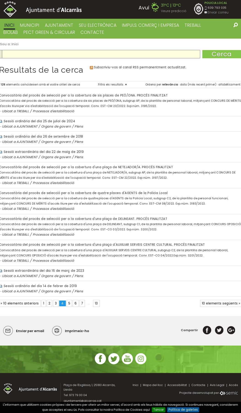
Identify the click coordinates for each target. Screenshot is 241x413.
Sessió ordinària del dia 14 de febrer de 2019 (40, 286)
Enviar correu (218, 12)
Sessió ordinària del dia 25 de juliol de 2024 (39, 121)
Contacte (198, 385)
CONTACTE (92, 32)
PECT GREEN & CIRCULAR (49, 32)
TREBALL (193, 25)
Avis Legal (217, 385)
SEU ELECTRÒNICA (97, 25)
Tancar (158, 410)
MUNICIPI (29, 25)
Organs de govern (56, 126)
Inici (9, 25)
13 (96, 303)
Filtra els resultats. (111, 84)
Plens (79, 126)
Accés (233, 385)
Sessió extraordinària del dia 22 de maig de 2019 (44, 152)
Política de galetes (183, 410)
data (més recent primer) (198, 84)
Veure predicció (173, 11)
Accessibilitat (177, 385)
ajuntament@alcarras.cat (83, 401)
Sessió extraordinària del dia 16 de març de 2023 (44, 271)
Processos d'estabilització (53, 111)
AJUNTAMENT (59, 25)
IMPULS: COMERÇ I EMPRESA (150, 25)
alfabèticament (229, 84)
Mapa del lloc (153, 385)
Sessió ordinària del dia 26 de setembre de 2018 (43, 136)
